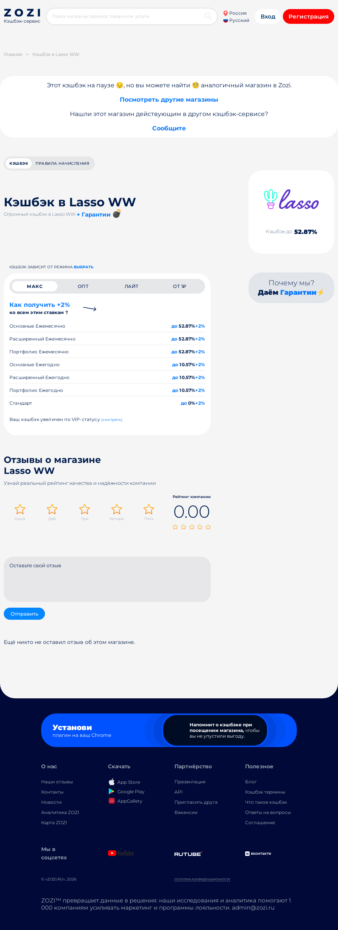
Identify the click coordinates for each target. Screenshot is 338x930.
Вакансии (186, 812)
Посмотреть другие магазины (169, 99)
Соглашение (260, 822)
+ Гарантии (94, 214)
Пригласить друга (196, 802)
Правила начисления (62, 163)
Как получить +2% (39, 308)
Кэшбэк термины (265, 792)
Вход (268, 16)
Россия (235, 13)
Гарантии (298, 292)
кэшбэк (18, 163)
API (178, 792)
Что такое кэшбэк (266, 802)
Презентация (189, 782)
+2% (200, 326)
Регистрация (309, 16)
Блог (251, 782)
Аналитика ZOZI (60, 812)
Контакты (52, 792)
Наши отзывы (57, 782)
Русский (236, 20)
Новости (51, 802)
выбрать (83, 267)
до (174, 326)
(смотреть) (112, 419)
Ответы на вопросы (268, 812)
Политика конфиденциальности (202, 879)
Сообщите (169, 128)
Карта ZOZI (54, 822)
